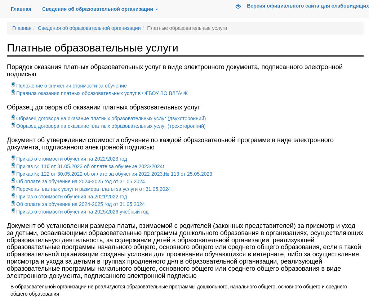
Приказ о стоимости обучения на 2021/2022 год (68, 196)
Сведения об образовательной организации (89, 28)
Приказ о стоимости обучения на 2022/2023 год (68, 159)
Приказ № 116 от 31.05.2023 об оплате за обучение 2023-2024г (87, 166)
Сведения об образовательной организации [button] (100, 9)
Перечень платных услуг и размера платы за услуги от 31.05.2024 (90, 189)
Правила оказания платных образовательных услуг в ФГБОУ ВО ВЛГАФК (99, 93)
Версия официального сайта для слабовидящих (300, 6)
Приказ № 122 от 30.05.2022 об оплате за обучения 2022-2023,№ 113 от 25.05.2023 (111, 174)
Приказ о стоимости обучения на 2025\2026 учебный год (79, 212)
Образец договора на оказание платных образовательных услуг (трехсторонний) (108, 126)
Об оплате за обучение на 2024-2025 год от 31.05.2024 (77, 181)
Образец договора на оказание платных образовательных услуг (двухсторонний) (108, 118)
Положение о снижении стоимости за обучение (68, 86)
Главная (24, 8)
